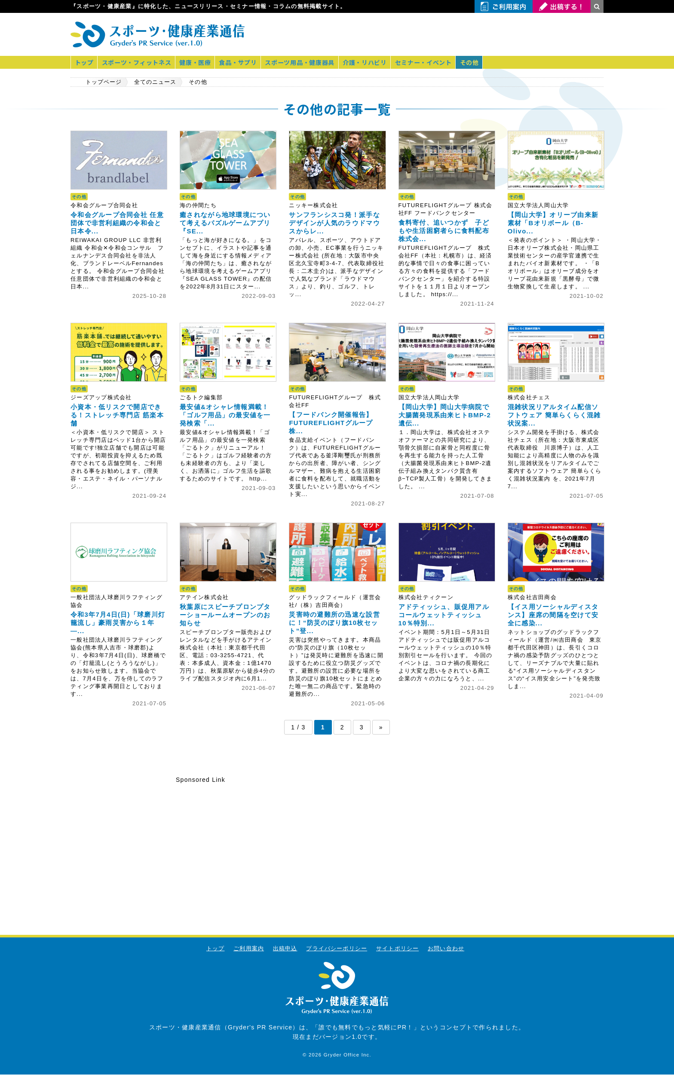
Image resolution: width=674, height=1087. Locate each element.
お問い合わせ (446, 949)
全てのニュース (156, 82)
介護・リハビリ (370, 62)
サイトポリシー (397, 949)
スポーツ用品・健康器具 (304, 62)
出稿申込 (285, 949)
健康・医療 (197, 62)
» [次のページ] (381, 727)
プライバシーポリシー (337, 949)
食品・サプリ (241, 62)
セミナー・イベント (429, 62)
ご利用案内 (248, 949)
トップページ (104, 82)
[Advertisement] (503, 34)
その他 (476, 62)
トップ (84, 62)
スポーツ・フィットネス (138, 62)
